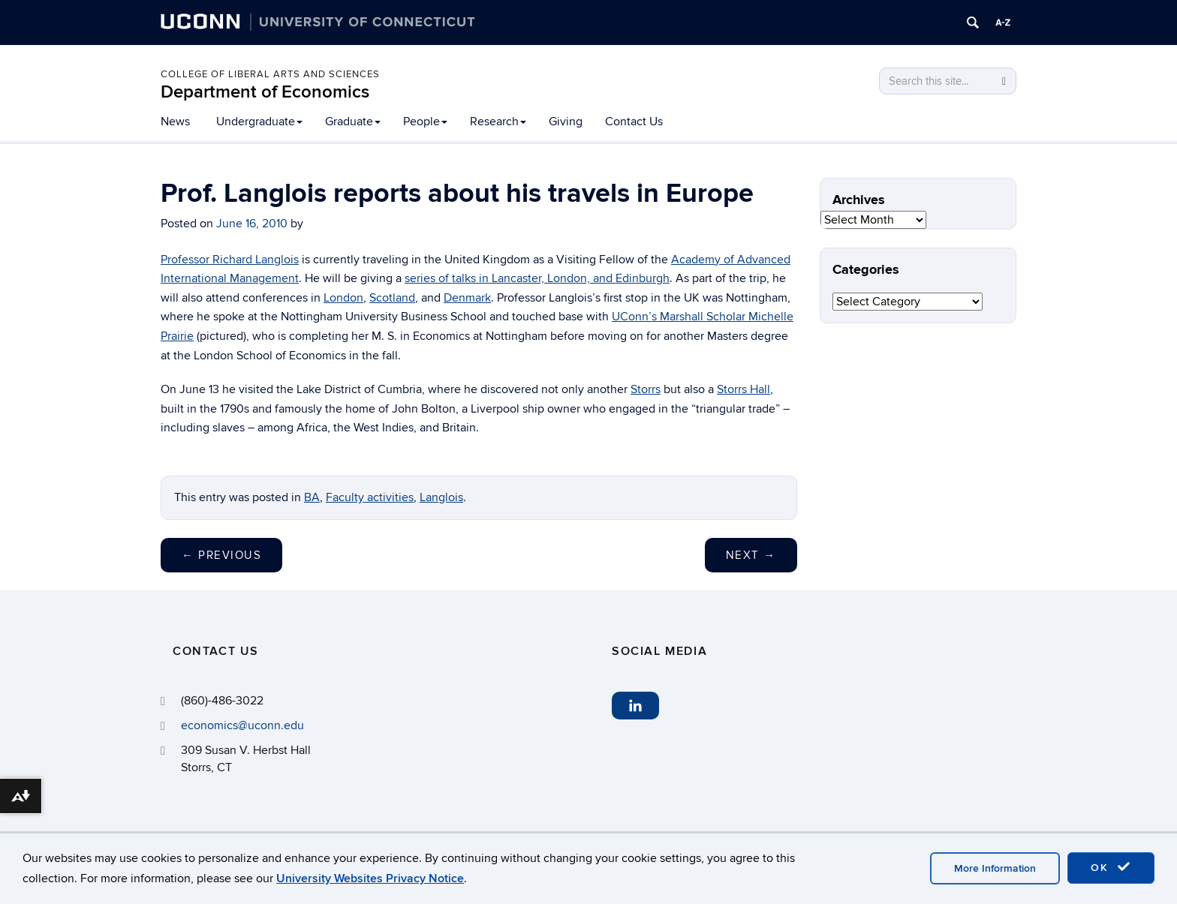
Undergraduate (259, 121)
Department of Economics (265, 92)
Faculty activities (370, 497)
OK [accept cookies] (1111, 867)
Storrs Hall (743, 389)
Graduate (353, 121)
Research (498, 121)
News (175, 121)
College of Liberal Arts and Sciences (270, 74)
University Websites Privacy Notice (370, 878)
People (425, 121)
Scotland (392, 297)
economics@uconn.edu (242, 725)
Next (751, 555)
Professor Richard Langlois (230, 259)
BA (312, 497)
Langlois (441, 497)
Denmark (467, 297)
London (343, 297)
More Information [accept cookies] (995, 868)
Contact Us (634, 121)
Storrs (646, 389)
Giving (565, 121)
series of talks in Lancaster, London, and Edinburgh (537, 278)
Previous (221, 555)
